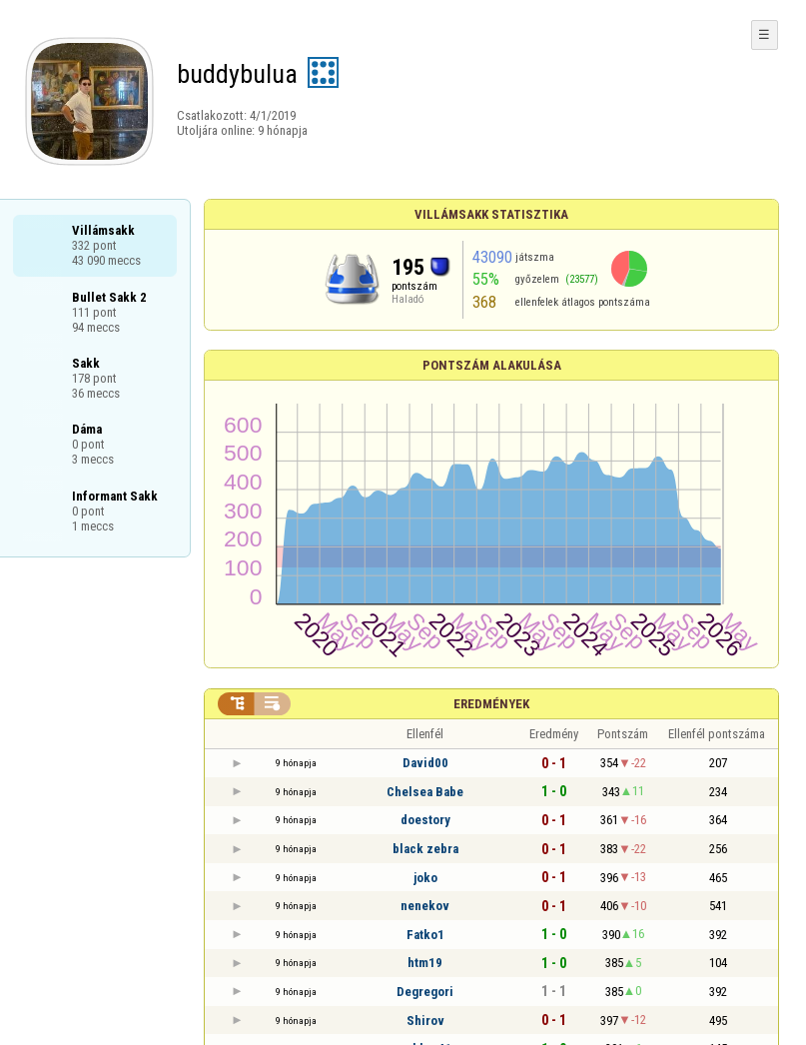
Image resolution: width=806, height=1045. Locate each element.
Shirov (425, 1020)
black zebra (425, 848)
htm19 (424, 962)
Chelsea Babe (425, 791)
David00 (425, 762)
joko (425, 877)
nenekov (425, 905)
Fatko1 (425, 934)
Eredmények (491, 703)
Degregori (425, 991)
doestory (425, 819)
